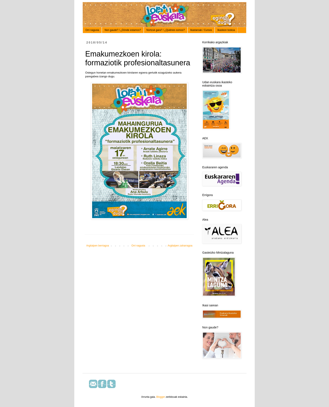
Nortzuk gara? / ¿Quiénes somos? (165, 30)
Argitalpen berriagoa (97, 245)
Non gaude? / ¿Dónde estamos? (122, 30)
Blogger (160, 396)
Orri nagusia (92, 30)
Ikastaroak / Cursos (201, 30)
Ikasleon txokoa (226, 30)
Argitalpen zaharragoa (180, 245)
